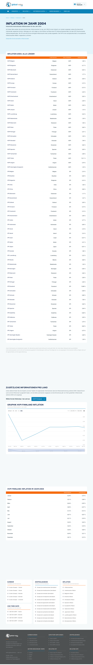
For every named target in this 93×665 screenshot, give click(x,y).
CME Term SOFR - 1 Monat (14, 611)
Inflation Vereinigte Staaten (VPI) (57, 656)
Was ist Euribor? (32, 638)
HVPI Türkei (10, 158)
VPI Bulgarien (11, 180)
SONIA (30, 658)
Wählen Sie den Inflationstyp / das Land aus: (18, 399)
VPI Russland (11, 286)
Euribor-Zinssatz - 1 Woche (14, 587)
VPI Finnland (11, 206)
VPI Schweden (11, 290)
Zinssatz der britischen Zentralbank (44, 593)
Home (7, 17)
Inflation (26, 11)
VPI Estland (10, 202)
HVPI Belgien (11, 61)
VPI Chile (9, 184)
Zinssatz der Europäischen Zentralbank (45, 599)
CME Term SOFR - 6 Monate (14, 617)
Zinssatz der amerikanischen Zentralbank (45, 587)
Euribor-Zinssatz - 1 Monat (14, 590)
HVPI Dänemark (11, 70)
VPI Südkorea (11, 317)
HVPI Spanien (11, 149)
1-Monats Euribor (32, 640)
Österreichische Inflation (69, 618)
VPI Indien (10, 220)
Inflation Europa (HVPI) (76, 658)
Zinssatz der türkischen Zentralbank (44, 621)
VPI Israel (10, 237)
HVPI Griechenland (12, 96)
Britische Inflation (68, 596)
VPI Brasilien (10, 176)
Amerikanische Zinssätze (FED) (78, 640)
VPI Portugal (10, 282)
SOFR (30, 656)
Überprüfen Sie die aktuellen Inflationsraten (17, 38)
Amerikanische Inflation (69, 590)
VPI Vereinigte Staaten (13, 335)
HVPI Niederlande (12, 118)
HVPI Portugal (11, 131)
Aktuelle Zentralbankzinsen (77, 638)
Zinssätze (16, 11)
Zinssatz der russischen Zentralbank (44, 615)
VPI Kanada (10, 251)
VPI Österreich (11, 273)
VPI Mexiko (10, 260)
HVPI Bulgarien (11, 65)
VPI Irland (10, 229)
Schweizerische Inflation (69, 621)
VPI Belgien (10, 171)
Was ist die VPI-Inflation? (55, 652)
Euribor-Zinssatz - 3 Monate (14, 593)
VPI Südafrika (11, 313)
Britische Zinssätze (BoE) (76, 642)
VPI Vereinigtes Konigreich (14, 339)
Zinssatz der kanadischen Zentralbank (45, 605)
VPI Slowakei (11, 299)
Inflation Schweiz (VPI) (55, 658)
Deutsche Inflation (68, 602)
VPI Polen (10, 277)
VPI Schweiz (10, 295)
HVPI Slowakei (11, 140)
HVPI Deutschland (12, 74)
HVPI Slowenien (11, 145)
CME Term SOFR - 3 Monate (14, 614)
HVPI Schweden (11, 136)
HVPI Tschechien (12, 153)
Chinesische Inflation (68, 599)
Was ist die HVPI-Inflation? (77, 654)
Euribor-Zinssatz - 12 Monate (15, 599)
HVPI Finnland (11, 87)
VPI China (10, 189)
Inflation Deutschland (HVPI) (77, 656)
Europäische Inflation (69, 605)
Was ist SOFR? (53, 638)
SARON (30, 652)
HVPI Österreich (11, 123)
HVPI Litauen (11, 109)
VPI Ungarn (10, 330)
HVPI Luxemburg (12, 114)
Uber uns (19, 652)
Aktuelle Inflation (74, 652)
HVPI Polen (10, 127)
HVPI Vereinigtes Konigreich (15, 167)
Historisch (18, 17)
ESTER (30, 654)
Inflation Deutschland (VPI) (56, 654)
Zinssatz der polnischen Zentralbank (44, 612)
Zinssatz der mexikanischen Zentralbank (45, 608)
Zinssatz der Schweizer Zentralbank (44, 618)
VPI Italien (10, 242)
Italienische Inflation (68, 608)
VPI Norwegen (11, 268)
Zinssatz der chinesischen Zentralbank (45, 596)
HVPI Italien (10, 105)
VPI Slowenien (11, 304)
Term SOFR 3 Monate (54, 644)
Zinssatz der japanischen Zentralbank (45, 602)
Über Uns (67, 11)
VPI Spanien (10, 308)
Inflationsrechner (68, 587)
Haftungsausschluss (11, 652)
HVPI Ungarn (11, 162)
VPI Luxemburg (11, 255)
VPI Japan (10, 246)
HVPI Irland (10, 100)
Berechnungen (55, 11)
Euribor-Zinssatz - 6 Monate (14, 596)
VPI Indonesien (11, 224)
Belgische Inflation (68, 593)
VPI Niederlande (11, 264)
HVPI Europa (10, 83)
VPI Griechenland (12, 215)
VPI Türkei (10, 326)
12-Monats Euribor (33, 644)
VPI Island (10, 233)
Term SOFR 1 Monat (54, 642)
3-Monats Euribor (32, 642)
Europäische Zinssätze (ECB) (77, 644)
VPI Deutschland (12, 198)
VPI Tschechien (11, 321)
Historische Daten (40, 11)
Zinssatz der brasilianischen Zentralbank (45, 590)
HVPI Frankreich (11, 92)
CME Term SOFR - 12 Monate (15, 620)
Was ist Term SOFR (54, 640)
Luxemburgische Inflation (70, 615)
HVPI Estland (11, 78)
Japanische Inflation (68, 612)
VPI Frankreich (11, 211)
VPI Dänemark (11, 193)
